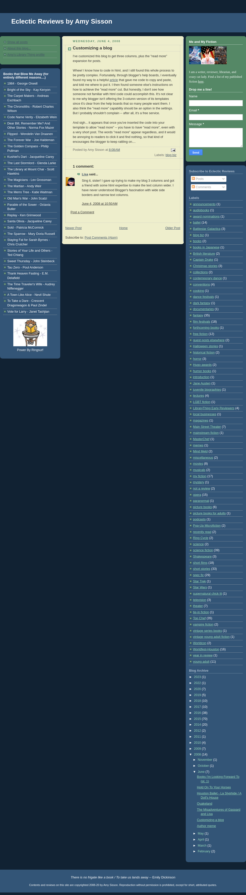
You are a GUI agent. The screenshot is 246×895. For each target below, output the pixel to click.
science (198, 544)
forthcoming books (206, 327)
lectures (198, 395)
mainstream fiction (206, 433)
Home (123, 228)
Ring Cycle (200, 538)
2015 (198, 719)
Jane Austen (201, 383)
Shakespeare (202, 556)
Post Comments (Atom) (101, 237)
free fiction (200, 334)
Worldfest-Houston (206, 649)
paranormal (201, 501)
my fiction (199, 476)
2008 (198, 754)
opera (197, 495)
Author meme (206, 826)
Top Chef (199, 618)
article (114, 80)
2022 (198, 683)
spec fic (198, 575)
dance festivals (203, 297)
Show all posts (17, 42)
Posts (198, 179)
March (203, 845)
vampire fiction (203, 624)
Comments (201, 187)
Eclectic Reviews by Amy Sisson (61, 21)
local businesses (204, 414)
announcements (204, 204)
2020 (198, 689)
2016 (198, 713)
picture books (202, 507)
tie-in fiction (201, 612)
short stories (201, 569)
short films (200, 563)
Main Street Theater (207, 427)
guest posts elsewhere (208, 340)
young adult (201, 661)
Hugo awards (202, 365)
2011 (198, 736)
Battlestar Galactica (206, 229)
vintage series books (207, 631)
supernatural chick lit (207, 593)
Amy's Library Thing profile (26, 54)
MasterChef (201, 439)
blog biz (171, 155)
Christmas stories (205, 266)
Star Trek (199, 581)
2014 (198, 724)
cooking (198, 291)
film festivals (201, 321)
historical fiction (204, 352)
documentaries (203, 309)
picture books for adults (209, 513)
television (199, 600)
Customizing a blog (92, 48)
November (205, 760)
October (204, 766)
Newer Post (73, 228)
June (202, 772)
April (201, 839)
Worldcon (199, 643)
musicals (199, 470)
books (197, 241)
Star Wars (200, 587)
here (201, 81)
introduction (201, 377)
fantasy (198, 315)
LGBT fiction (201, 402)
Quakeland (204, 803)
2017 (198, 707)
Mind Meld (200, 451)
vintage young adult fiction (211, 637)
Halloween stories (205, 346)
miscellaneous (203, 457)
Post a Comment (82, 212)
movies (198, 463)
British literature (204, 253)
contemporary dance (207, 278)
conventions (201, 284)
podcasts (199, 519)
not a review (201, 488)
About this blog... (19, 48)
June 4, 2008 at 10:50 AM (99, 203)
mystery (198, 482)
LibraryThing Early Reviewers (213, 408)
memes (198, 445)
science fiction (203, 550)
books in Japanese (206, 247)
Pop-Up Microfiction (207, 525)
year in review (203, 655)
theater (198, 606)
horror (197, 359)
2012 (198, 730)
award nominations (206, 216)
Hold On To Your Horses (214, 787)
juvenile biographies (207, 389)
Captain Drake (203, 259)
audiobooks (201, 210)
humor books (202, 371)
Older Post (172, 228)
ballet (197, 222)
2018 (198, 701)
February (204, 851)
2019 (198, 695)
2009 (198, 748)
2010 (198, 742)
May (201, 833)
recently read (202, 532)
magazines (200, 420)
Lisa (85, 174)
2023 (198, 677)
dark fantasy (201, 303)
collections (200, 272)
